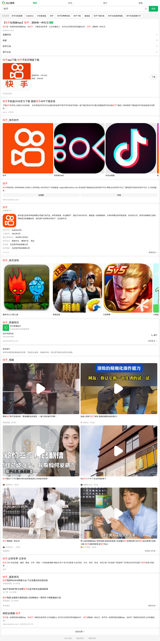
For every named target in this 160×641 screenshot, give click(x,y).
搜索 (153, 9)
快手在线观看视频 (115, 16)
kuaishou (29, 16)
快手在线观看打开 (133, 16)
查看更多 (152, 252)
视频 (140, 3)
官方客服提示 (15, 326)
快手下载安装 (99, 16)
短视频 (41, 195)
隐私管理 (80, 638)
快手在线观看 (17, 16)
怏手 (52, 16)
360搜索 (9, 3)
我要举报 (92, 638)
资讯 (70, 3)
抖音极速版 (41, 16)
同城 (119, 195)
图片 (105, 3)
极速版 (87, 16)
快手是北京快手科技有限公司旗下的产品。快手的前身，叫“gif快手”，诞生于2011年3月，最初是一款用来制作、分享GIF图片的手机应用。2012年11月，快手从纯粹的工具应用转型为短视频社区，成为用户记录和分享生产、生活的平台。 (87, 216)
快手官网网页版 (63, 16)
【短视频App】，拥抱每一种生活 (28, 22)
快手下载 (77, 16)
